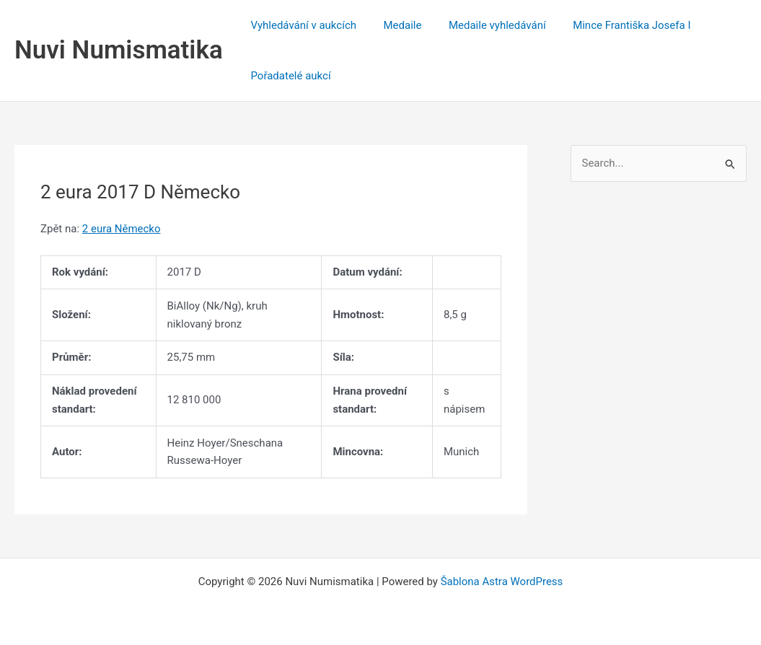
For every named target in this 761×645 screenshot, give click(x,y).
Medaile (394, 25)
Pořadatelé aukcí (288, 75)
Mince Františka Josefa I (613, 25)
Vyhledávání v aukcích (301, 25)
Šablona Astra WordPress (502, 581)
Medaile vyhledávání (483, 25)
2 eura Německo (121, 228)
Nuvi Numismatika (118, 50)
